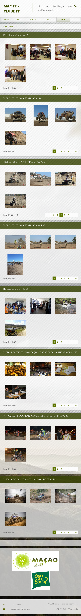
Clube (19, 21)
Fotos (63, 21)
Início (6, 21)
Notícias (33, 21)
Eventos (49, 21)
